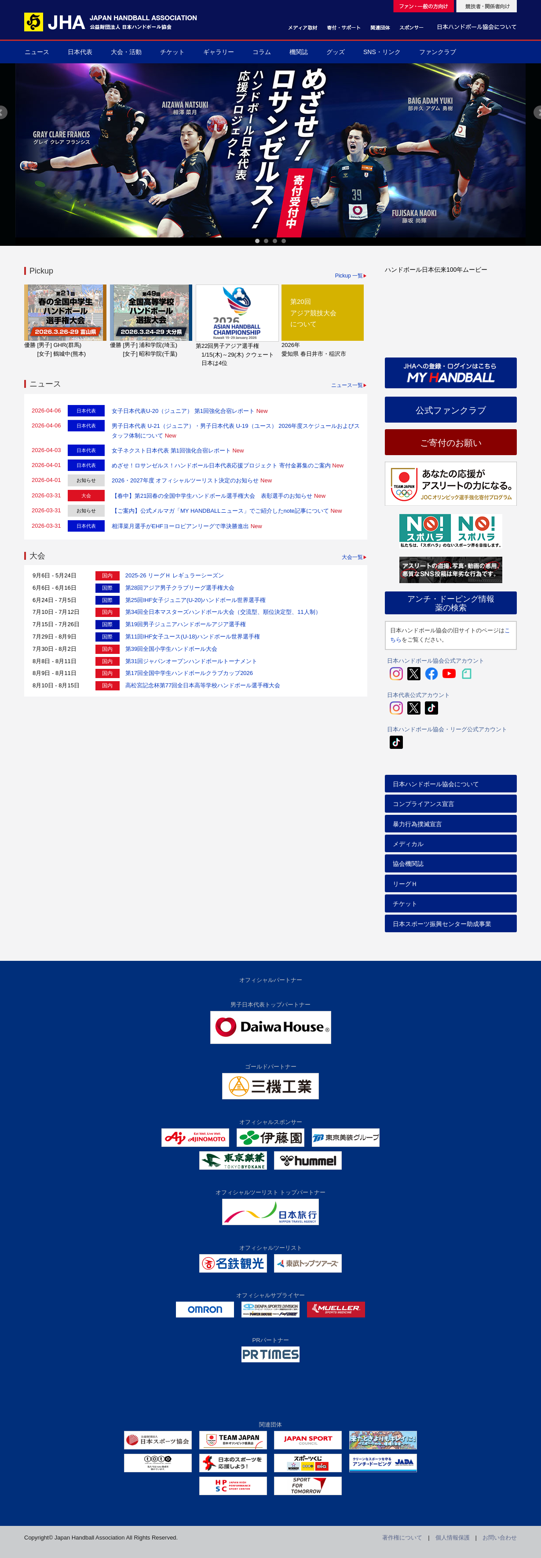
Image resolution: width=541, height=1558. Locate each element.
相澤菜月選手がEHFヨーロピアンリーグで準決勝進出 (180, 526)
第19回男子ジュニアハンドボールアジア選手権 (185, 624)
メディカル (408, 843)
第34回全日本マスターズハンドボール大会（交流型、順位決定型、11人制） (223, 612)
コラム (261, 51)
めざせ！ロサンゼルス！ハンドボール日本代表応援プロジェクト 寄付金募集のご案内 (221, 465)
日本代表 (80, 51)
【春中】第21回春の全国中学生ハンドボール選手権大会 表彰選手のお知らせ (212, 496)
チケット (172, 51)
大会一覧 (352, 557)
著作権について (402, 1537)
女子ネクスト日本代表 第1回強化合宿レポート (171, 450)
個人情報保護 (452, 1537)
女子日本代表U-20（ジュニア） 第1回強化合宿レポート (183, 411)
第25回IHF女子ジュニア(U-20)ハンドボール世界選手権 (195, 600)
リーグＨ (405, 883)
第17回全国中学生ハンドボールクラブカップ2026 (189, 673)
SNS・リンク (382, 51)
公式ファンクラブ (451, 410)
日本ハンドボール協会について (436, 784)
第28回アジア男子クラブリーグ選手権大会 (179, 587)
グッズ (335, 51)
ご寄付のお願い (451, 443)
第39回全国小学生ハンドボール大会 (171, 649)
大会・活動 (126, 51)
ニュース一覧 (347, 385)
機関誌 (298, 51)
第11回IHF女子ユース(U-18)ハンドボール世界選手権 (192, 636)
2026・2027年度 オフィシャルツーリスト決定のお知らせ (185, 480)
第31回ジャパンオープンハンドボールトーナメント (191, 661)
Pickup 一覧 (349, 276)
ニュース (37, 51)
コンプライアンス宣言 (423, 803)
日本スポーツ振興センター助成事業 (442, 923)
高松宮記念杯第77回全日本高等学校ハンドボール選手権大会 (202, 685)
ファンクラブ (437, 51)
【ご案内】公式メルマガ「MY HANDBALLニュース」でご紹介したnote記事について (220, 510)
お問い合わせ (500, 1537)
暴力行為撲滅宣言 (417, 824)
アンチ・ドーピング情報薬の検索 (450, 603)
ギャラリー (218, 51)
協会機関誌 (408, 863)
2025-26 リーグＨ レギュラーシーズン (174, 575)
